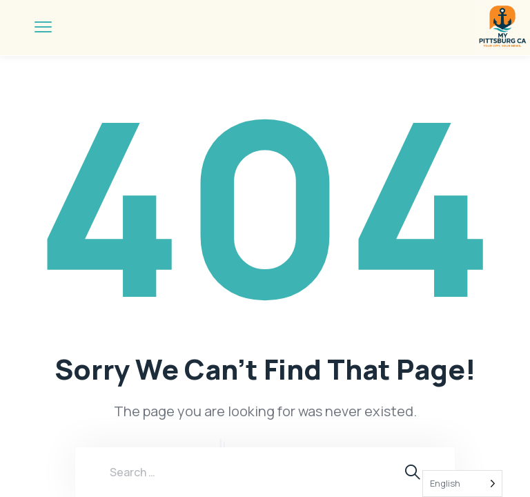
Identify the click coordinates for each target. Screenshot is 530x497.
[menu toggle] (43, 27)
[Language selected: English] (462, 483)
